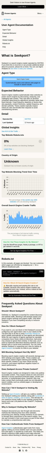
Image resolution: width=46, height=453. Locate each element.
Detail (4, 36)
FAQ (4, 47)
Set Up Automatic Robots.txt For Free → (23, 296)
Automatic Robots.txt (32, 334)
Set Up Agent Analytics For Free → (23, 251)
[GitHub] (26, 450)
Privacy (39, 447)
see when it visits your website (21, 68)
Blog (19, 447)
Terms (33, 447)
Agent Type (6, 30)
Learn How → (9, 149)
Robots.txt (6, 43)
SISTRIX (28, 119)
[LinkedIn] (20, 450)
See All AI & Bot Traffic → (11, 131)
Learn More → (23, 7)
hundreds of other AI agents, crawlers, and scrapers (23, 398)
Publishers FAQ (26, 447)
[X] (23, 450)
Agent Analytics (7, 349)
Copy (41, 271)
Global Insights (7, 40)
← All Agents (6, 19)
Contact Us (8, 447)
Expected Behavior (9, 33)
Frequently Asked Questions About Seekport (22, 306)
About (14, 447)
